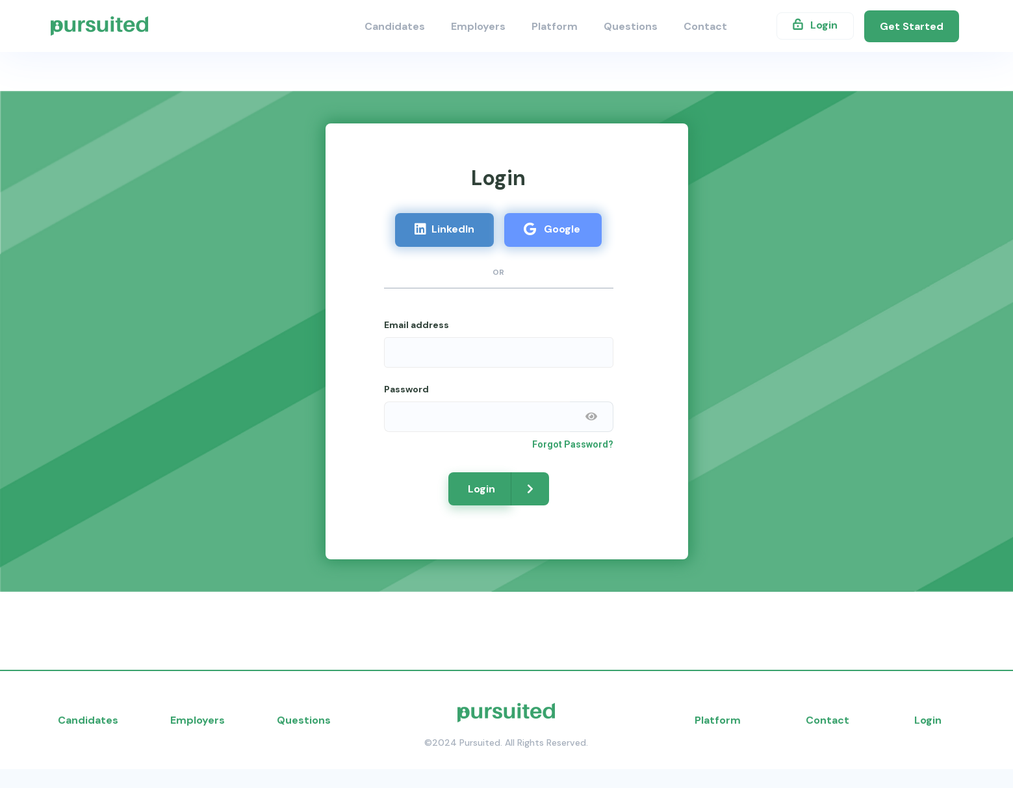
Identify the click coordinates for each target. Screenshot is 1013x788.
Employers (478, 26)
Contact (705, 26)
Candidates (395, 26)
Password (406, 389)
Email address (416, 325)
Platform (555, 26)
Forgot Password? (572, 444)
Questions (631, 26)
